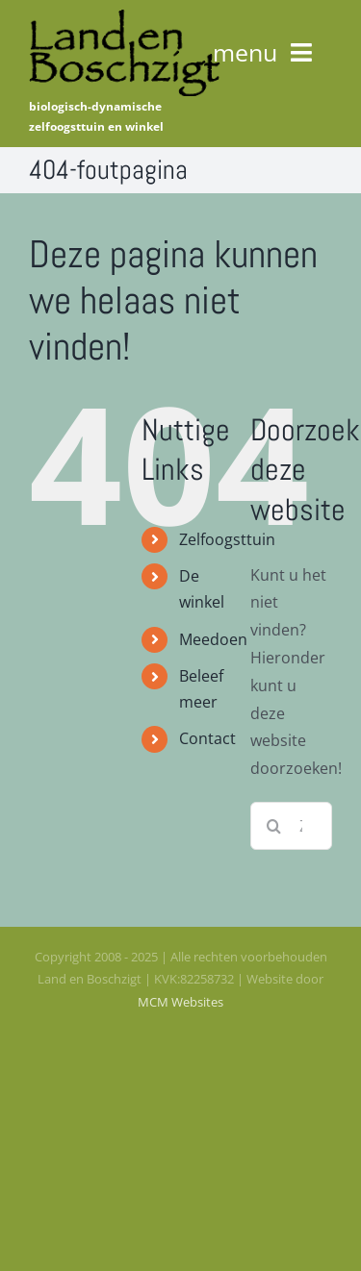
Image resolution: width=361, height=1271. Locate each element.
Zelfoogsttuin (227, 539)
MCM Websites (180, 1001)
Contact (207, 738)
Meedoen (213, 639)
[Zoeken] (274, 826)
